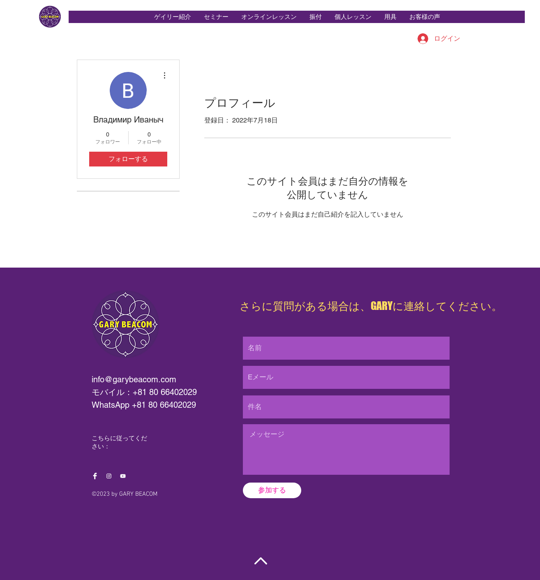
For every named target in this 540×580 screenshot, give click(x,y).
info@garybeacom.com (134, 379)
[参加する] (272, 490)
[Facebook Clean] (95, 476)
